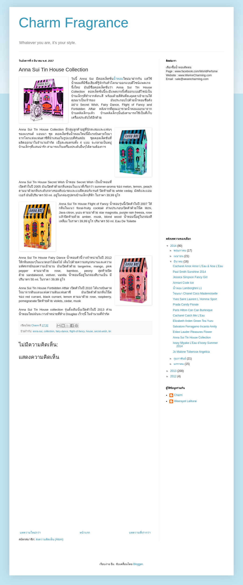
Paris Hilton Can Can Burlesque (192, 310)
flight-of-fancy (77, 331)
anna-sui (37, 331)
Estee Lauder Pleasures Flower (192, 332)
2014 (173, 245)
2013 (173, 371)
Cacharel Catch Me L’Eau (189, 315)
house (89, 331)
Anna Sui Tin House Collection (192, 337)
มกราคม (179, 364)
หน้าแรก (85, 532)
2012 (173, 376)
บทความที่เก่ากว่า (140, 532)
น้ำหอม (118, 78)
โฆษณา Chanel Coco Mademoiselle (195, 293)
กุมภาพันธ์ (180, 358)
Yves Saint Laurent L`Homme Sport (195, 299)
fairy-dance (62, 331)
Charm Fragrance (74, 22)
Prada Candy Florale (186, 304)
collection (49, 331)
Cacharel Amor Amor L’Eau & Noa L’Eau (198, 266)
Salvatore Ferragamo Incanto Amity (195, 326)
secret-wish (100, 331)
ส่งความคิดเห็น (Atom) (49, 539)
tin (109, 331)
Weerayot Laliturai (185, 401)
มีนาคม (178, 261)
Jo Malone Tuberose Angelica (191, 351)
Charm (178, 395)
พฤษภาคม (180, 250)
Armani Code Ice (183, 282)
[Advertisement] (42, 163)
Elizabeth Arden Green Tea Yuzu (193, 321)
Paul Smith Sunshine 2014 (189, 271)
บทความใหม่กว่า (30, 532)
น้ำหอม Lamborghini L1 (187, 288)
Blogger (138, 564)
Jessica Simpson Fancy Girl (190, 277)
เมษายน (179, 256)
